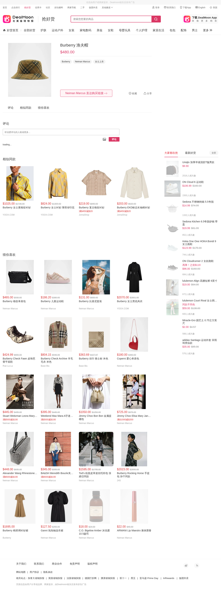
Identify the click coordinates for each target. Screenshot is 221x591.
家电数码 (85, 30)
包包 (172, 30)
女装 (71, 30)
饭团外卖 (93, 7)
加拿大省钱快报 (36, 578)
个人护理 (141, 30)
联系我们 (170, 7)
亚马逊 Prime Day (149, 578)
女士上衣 (99, 61)
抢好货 (27, 7)
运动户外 (57, 30)
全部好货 (29, 30)
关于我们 (21, 563)
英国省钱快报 (55, 578)
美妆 (99, 30)
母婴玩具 (124, 30)
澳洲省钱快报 (108, 578)
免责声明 (75, 563)
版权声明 (93, 563)
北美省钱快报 (18, 18)
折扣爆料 (58, 7)
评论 (114, 139)
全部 (214, 153)
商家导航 (71, 7)
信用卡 (38, 7)
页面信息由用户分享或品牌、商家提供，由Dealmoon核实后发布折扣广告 (51, 584)
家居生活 (158, 30)
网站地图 (21, 572)
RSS (196, 565)
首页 (5, 7)
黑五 (133, 578)
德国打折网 (90, 578)
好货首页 (10, 30)
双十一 (123, 578)
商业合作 (57, 563)
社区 (48, 7)
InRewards (168, 578)
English (200, 7)
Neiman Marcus (82, 61)
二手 (82, 7)
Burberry (66, 61)
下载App (185, 7)
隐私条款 (48, 572)
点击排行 (15, 7)
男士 (195, 30)
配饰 (184, 30)
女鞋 (111, 30)
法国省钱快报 (74, 578)
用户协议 (34, 572)
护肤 (43, 30)
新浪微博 (186, 565)
